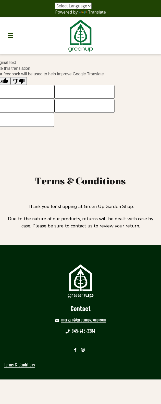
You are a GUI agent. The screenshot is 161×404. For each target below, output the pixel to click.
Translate (92, 12)
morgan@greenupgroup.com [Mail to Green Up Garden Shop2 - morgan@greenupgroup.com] (83, 320)
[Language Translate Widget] (73, 6)
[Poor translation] (18, 81)
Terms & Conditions (19, 365)
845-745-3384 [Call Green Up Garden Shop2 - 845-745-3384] (83, 331)
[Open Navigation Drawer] (10, 35)
